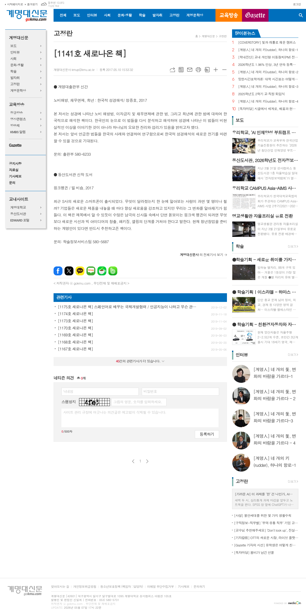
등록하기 (207, 434)
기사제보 (15, 176)
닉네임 (68, 391)
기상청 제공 (53, 6)
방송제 (15, 126)
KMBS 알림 (18, 132)
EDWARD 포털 (19, 220)
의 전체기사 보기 (201, 254)
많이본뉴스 (245, 33)
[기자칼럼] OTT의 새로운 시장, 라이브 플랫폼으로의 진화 (266, 537)
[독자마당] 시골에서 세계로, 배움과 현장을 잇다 (268, 109)
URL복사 (172, 69)
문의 (12, 183)
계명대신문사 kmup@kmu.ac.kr (74, 69)
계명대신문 (18, 37)
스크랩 (207, 69)
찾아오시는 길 (60, 587)
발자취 (157, 15)
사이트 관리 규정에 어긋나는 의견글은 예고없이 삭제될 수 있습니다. (114, 412)
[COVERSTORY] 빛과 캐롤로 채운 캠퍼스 (267, 42)
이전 (133, 461)
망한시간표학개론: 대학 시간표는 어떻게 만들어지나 (268, 79)
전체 (63, 15)
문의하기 (199, 587)
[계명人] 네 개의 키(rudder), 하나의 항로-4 (268, 101)
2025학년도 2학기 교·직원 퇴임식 (261, 94)
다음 (147, 461)
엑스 (69, 270)
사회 (107, 15)
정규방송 (16, 113)
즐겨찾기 (32, 4)
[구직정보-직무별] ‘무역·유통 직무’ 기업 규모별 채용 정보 (266, 522)
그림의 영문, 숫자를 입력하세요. (137, 401)
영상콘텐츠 (18, 119)
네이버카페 (101, 270)
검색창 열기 (301, 15)
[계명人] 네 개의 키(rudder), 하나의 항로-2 (268, 72)
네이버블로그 (90, 270)
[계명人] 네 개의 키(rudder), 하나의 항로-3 (268, 86)
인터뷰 (92, 15)
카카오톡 (79, 270)
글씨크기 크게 (215, 69)
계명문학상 (194, 15)
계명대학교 (18, 208)
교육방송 (228, 15)
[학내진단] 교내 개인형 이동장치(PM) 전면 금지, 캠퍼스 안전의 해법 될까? (268, 57)
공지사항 (15, 164)
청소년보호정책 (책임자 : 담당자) (121, 587)
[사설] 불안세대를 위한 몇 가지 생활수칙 (262, 515)
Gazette (15, 145)
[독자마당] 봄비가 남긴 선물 (254, 552)
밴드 (112, 270)
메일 (189, 69)
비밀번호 (150, 391)
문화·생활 (124, 15)
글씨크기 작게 (224, 69)
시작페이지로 (15, 4)
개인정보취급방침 (84, 587)
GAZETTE (255, 15)
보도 (76, 15)
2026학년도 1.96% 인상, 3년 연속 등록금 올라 (268, 65)
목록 (181, 69)
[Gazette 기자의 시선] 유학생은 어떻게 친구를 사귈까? (266, 545)
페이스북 (58, 270)
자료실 (13, 170)
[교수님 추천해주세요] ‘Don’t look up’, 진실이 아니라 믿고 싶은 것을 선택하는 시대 (266, 530)
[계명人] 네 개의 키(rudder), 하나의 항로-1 (268, 50)
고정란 (174, 15)
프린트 (198, 69)
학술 (142, 15)
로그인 (297, 4)
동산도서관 (18, 214)
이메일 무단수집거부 (160, 587)
